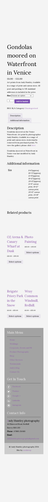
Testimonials (15, 364)
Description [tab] (15, 115)
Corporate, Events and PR (21, 348)
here (34, 145)
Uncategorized (31, 108)
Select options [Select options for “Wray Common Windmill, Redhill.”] (32, 316)
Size (9, 95)
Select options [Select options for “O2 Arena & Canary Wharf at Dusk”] (15, 262)
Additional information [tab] (19, 120)
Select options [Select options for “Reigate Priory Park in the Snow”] (15, 316)
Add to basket (22, 101)
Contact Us (14, 372)
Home (12, 340)
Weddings (14, 344)
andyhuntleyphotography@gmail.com (23, 438)
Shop (12, 356)
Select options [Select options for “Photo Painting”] (32, 252)
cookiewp (27, 450)
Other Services (16, 360)
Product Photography (19, 352)
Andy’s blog (14, 368)
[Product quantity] (10, 100)
